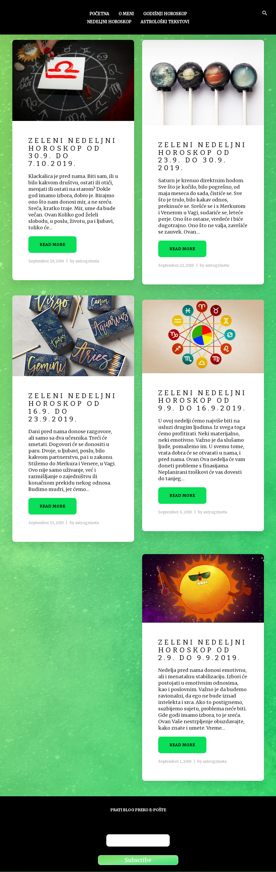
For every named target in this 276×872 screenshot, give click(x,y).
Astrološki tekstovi (165, 22)
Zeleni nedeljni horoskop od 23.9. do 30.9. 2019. (195, 160)
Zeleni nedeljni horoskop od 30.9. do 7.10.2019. (65, 156)
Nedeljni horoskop (109, 22)
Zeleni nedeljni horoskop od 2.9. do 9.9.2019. (201, 654)
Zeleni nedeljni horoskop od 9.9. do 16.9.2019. (195, 408)
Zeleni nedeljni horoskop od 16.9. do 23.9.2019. (65, 411)
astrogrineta (87, 268)
